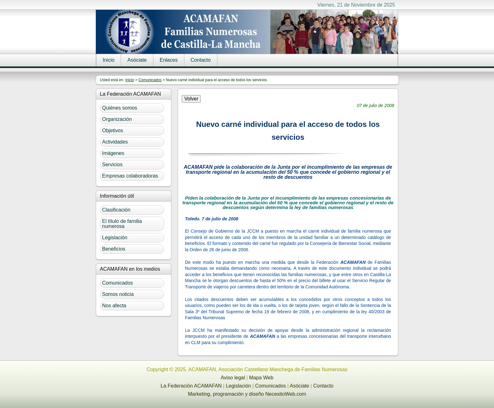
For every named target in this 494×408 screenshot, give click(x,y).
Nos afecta (114, 305)
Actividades (115, 141)
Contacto (201, 60)
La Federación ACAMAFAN (191, 385)
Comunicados (149, 80)
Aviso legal (233, 377)
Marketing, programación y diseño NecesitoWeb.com (247, 394)
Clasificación (116, 209)
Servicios (112, 164)
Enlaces (169, 60)
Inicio (108, 60)
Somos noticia (118, 294)
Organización (117, 119)
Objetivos (112, 130)
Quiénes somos (119, 107)
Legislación (114, 237)
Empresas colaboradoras (130, 175)
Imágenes (113, 153)
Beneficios (113, 249)
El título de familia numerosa (122, 223)
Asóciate (136, 60)
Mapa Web (261, 377)
